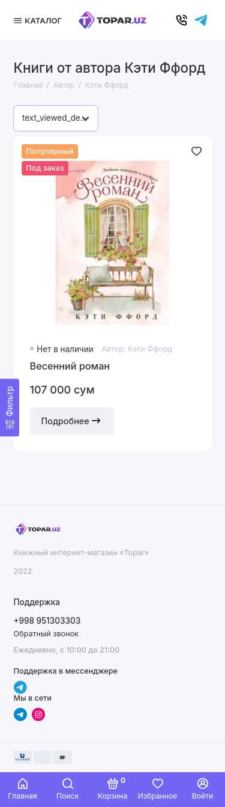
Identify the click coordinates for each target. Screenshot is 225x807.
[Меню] (39, 20)
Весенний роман (70, 366)
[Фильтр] (9, 407)
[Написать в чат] (201, 20)
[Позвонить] (181, 20)
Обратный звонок (46, 633)
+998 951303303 (47, 621)
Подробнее (72, 420)
